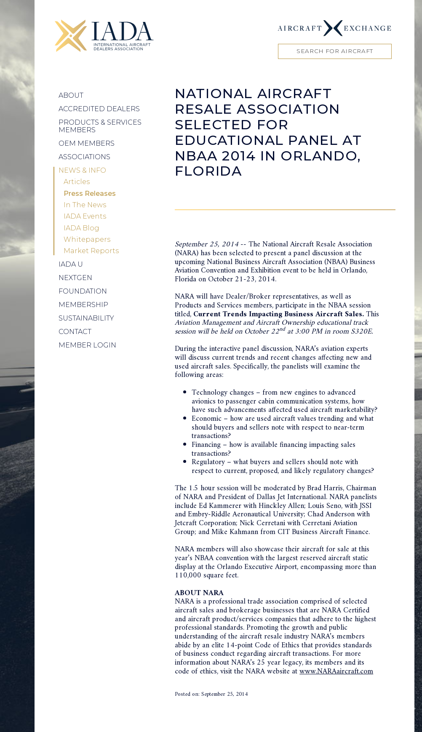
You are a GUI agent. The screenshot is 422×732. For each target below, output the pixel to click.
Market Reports (91, 251)
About (71, 95)
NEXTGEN (75, 278)
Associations (84, 157)
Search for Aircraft (334, 51)
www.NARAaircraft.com (336, 671)
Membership (83, 305)
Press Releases (90, 194)
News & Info (82, 170)
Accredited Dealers (99, 109)
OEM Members (87, 143)
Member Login (87, 345)
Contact (75, 332)
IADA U (71, 264)
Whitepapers (87, 239)
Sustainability (86, 318)
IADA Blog (81, 228)
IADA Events (85, 216)
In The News (85, 205)
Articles (77, 182)
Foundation (83, 291)
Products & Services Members (100, 126)
